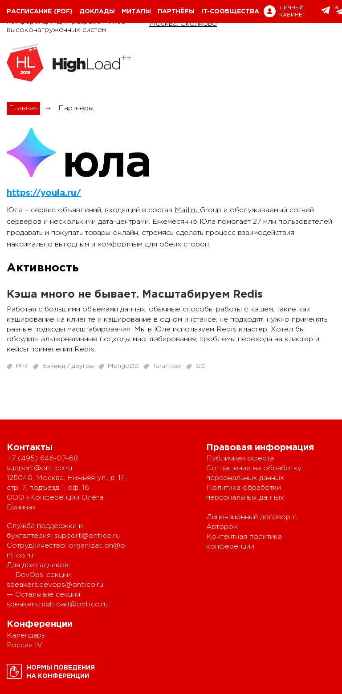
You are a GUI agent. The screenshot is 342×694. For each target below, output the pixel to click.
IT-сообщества (230, 11)
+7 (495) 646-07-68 (42, 458)
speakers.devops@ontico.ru (55, 584)
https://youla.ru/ (44, 193)
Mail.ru (187, 210)
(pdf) (63, 11)
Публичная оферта (240, 458)
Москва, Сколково (183, 23)
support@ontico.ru (39, 468)
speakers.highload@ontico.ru (57, 604)
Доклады (97, 11)
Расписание (29, 11)
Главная (23, 108)
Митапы (136, 11)
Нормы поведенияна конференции (61, 672)
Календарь (26, 635)
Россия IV (24, 645)
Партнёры (176, 11)
